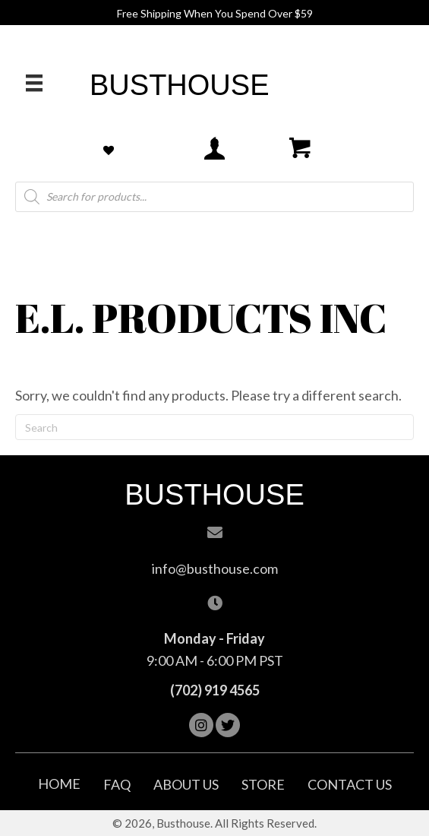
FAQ (117, 784)
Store (263, 784)
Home (59, 783)
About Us (186, 784)
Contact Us (350, 784)
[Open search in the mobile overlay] (214, 197)
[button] (201, 725)
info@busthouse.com (215, 568)
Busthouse (179, 85)
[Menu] (34, 82)
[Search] (214, 427)
